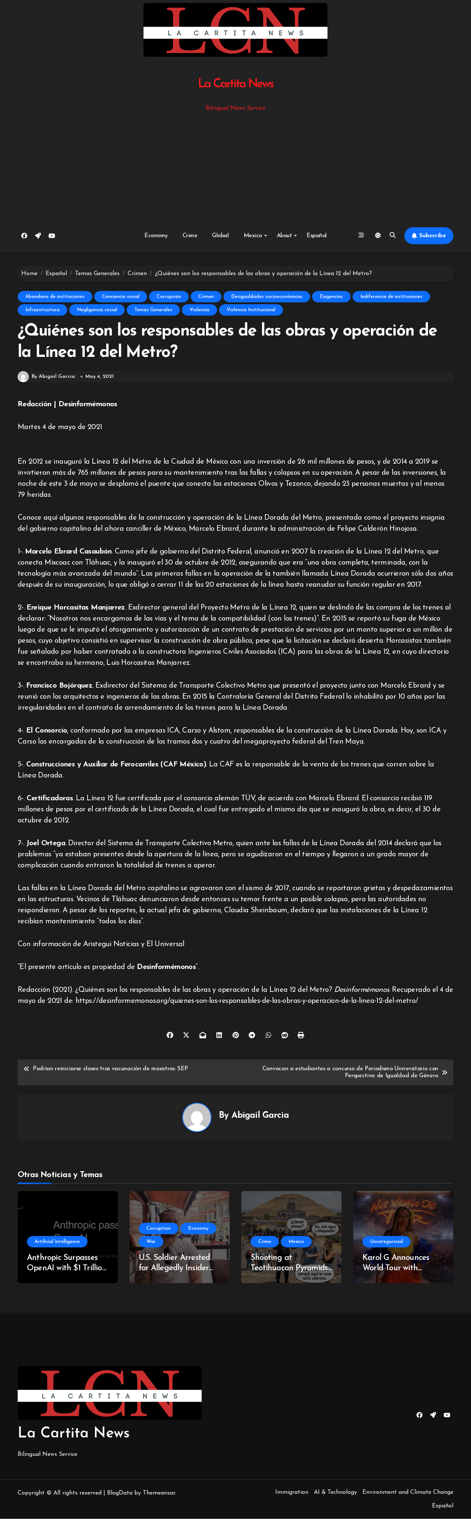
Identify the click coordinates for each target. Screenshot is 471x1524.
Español (317, 236)
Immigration (291, 1497)
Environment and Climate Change (407, 1497)
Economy (156, 236)
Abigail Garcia (260, 1120)
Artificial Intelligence (57, 1246)
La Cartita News (235, 84)
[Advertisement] (236, 168)
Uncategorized (386, 1246)
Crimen (206, 296)
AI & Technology (335, 1497)
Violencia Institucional (251, 310)
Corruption (158, 1233)
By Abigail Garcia (46, 381)
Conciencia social (120, 296)
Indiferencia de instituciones (391, 296)
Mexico (255, 236)
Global (220, 236)
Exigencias (331, 296)
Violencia (199, 310)
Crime (190, 236)
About (287, 236)
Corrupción (169, 296)
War (151, 1246)
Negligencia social (97, 310)
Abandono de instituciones (55, 296)
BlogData (119, 1498)
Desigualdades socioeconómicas (266, 296)
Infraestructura (42, 310)
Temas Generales (153, 310)
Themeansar (159, 1498)
